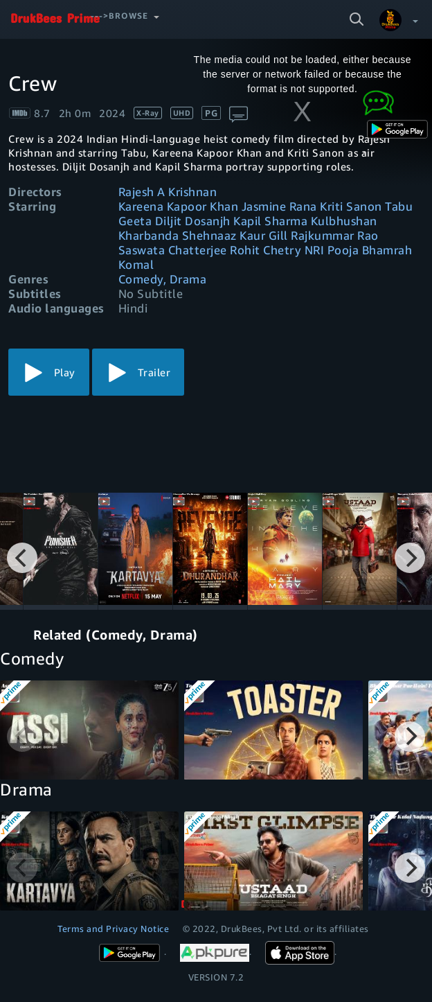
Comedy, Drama (162, 279)
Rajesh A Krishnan (167, 191)
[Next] (410, 558)
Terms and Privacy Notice (113, 928)
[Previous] (22, 558)
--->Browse (119, 15)
